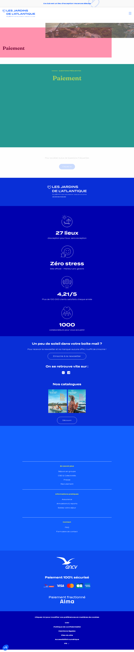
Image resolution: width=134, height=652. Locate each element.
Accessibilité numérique (67, 639)
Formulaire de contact (67, 532)
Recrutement (67, 484)
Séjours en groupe (67, 471)
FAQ (67, 527)
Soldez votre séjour (67, 508)
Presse (67, 480)
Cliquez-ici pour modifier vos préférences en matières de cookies (67, 617)
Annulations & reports (67, 504)
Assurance (67, 499)
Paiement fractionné (67, 597)
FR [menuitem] (67, 643)
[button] (5, 647)
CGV (67, 623)
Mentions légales (67, 631)
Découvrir (67, 420)
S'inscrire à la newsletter (67, 356)
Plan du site (67, 635)
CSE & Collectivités (67, 476)
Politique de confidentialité (67, 627)
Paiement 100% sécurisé (67, 577)
